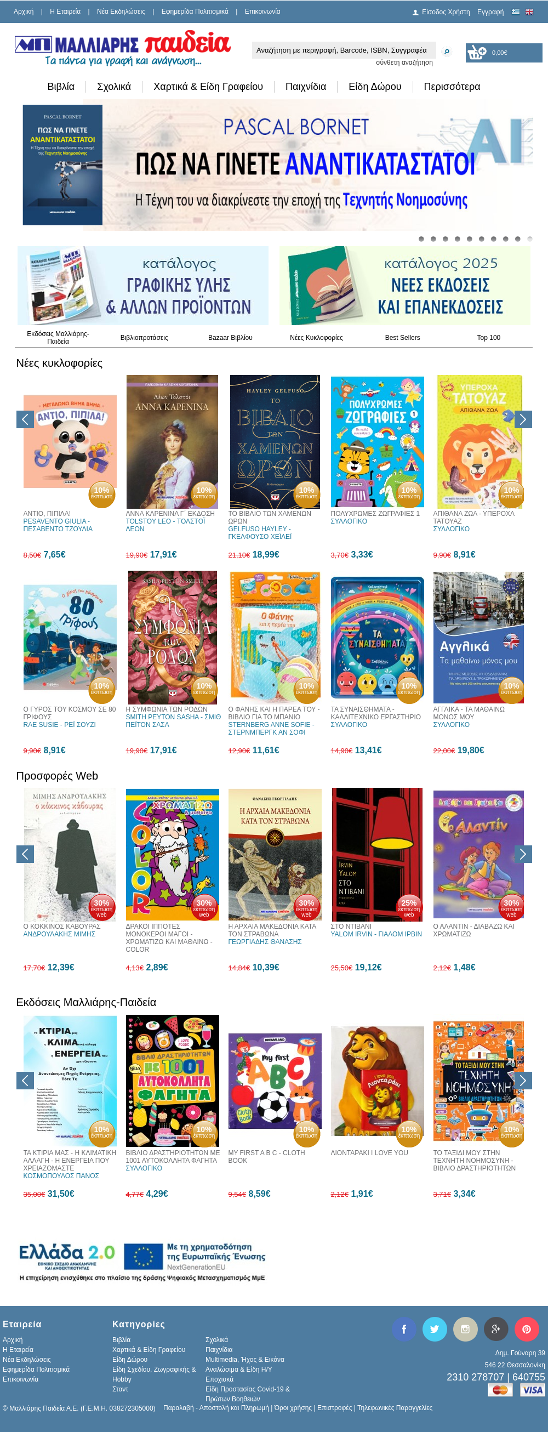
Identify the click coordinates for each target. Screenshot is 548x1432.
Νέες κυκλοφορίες (59, 363)
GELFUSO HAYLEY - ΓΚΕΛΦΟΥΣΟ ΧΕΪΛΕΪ (260, 533)
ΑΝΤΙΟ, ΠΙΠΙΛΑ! (47, 514)
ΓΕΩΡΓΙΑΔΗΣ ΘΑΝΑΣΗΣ (265, 942)
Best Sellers (402, 338)
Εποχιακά (219, 1379)
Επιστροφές (334, 1408)
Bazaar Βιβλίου (230, 338)
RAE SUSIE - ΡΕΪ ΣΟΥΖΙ (60, 725)
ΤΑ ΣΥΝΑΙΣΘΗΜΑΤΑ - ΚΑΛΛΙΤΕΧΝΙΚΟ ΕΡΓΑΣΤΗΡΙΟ (376, 713)
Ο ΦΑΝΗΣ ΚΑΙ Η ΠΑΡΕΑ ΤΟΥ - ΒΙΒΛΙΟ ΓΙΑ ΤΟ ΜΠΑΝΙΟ (274, 713)
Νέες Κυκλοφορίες (316, 338)
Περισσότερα (452, 86)
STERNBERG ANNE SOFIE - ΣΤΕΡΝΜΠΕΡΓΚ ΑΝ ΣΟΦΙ (272, 728)
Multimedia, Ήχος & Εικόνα (245, 1359)
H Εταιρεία (65, 11)
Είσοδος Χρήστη (446, 12)
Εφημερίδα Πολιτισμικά (195, 11)
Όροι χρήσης (293, 1408)
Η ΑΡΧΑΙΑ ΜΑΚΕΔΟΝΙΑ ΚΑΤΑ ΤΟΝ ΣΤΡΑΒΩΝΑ (272, 930)
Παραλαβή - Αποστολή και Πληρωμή (216, 1408)
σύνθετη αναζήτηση (404, 62)
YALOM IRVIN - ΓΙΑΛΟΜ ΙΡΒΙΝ (377, 934)
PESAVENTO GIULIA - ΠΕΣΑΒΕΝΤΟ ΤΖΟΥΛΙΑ (58, 525)
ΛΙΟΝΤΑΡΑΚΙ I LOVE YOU (369, 1153)
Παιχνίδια (306, 86)
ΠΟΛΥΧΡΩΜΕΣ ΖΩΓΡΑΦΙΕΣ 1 (375, 514)
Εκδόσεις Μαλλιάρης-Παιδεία (58, 337)
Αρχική (23, 11)
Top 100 (489, 338)
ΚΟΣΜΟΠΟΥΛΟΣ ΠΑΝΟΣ (61, 1176)
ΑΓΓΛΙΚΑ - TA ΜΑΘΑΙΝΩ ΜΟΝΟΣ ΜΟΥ (469, 713)
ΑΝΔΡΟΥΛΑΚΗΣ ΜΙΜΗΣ (60, 934)
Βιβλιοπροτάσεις (144, 338)
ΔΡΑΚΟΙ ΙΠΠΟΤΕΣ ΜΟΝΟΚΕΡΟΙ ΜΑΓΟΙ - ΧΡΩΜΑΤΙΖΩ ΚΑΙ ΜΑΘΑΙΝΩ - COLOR (169, 938)
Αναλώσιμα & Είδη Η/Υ (239, 1369)
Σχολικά (114, 86)
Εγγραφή (490, 12)
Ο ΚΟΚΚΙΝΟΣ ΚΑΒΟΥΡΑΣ (62, 926)
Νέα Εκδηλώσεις (121, 11)
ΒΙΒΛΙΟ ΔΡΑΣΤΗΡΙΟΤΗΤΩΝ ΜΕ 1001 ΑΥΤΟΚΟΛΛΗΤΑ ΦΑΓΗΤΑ (173, 1156)
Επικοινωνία (263, 11)
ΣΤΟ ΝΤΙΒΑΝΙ (351, 926)
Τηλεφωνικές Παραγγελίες (394, 1408)
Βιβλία (61, 86)
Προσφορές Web (57, 776)
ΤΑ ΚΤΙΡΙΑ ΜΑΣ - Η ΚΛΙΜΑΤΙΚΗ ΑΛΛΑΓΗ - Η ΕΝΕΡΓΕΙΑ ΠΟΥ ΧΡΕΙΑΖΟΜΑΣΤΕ (70, 1160)
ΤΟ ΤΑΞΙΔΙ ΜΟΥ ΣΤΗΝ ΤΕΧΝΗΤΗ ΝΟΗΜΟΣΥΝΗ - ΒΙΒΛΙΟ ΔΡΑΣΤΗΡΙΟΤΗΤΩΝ (474, 1160)
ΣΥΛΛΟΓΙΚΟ (349, 521)
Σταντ (120, 1389)
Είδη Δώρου (375, 86)
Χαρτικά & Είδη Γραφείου (208, 86)
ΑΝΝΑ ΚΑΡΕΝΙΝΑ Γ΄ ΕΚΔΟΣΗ (170, 514)
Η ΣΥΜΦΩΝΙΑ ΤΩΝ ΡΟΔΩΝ (167, 709)
